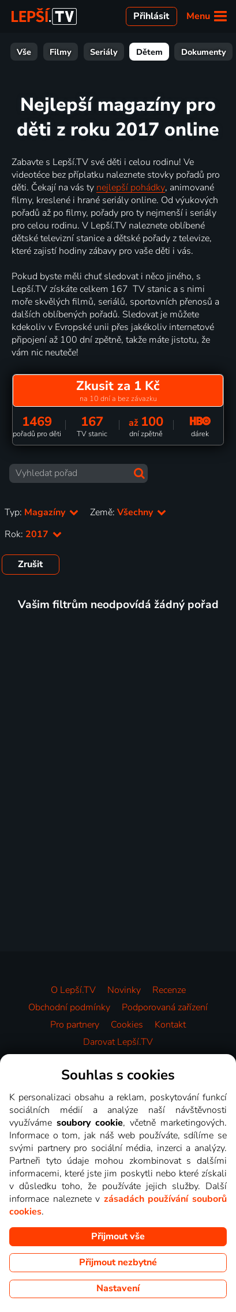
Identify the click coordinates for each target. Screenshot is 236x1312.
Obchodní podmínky (69, 1007)
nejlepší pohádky (130, 187)
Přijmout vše (118, 1236)
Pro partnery (74, 1024)
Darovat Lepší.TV (118, 1042)
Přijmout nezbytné (118, 1262)
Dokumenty (173, 52)
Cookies (127, 1024)
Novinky (124, 990)
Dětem (119, 52)
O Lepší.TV (73, 990)
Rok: (33, 534)
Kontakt (170, 1024)
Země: (128, 512)
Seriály (73, 52)
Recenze (169, 990)
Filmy (30, 52)
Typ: (41, 512)
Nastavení (118, 1288)
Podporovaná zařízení (165, 1007)
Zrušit (30, 564)
